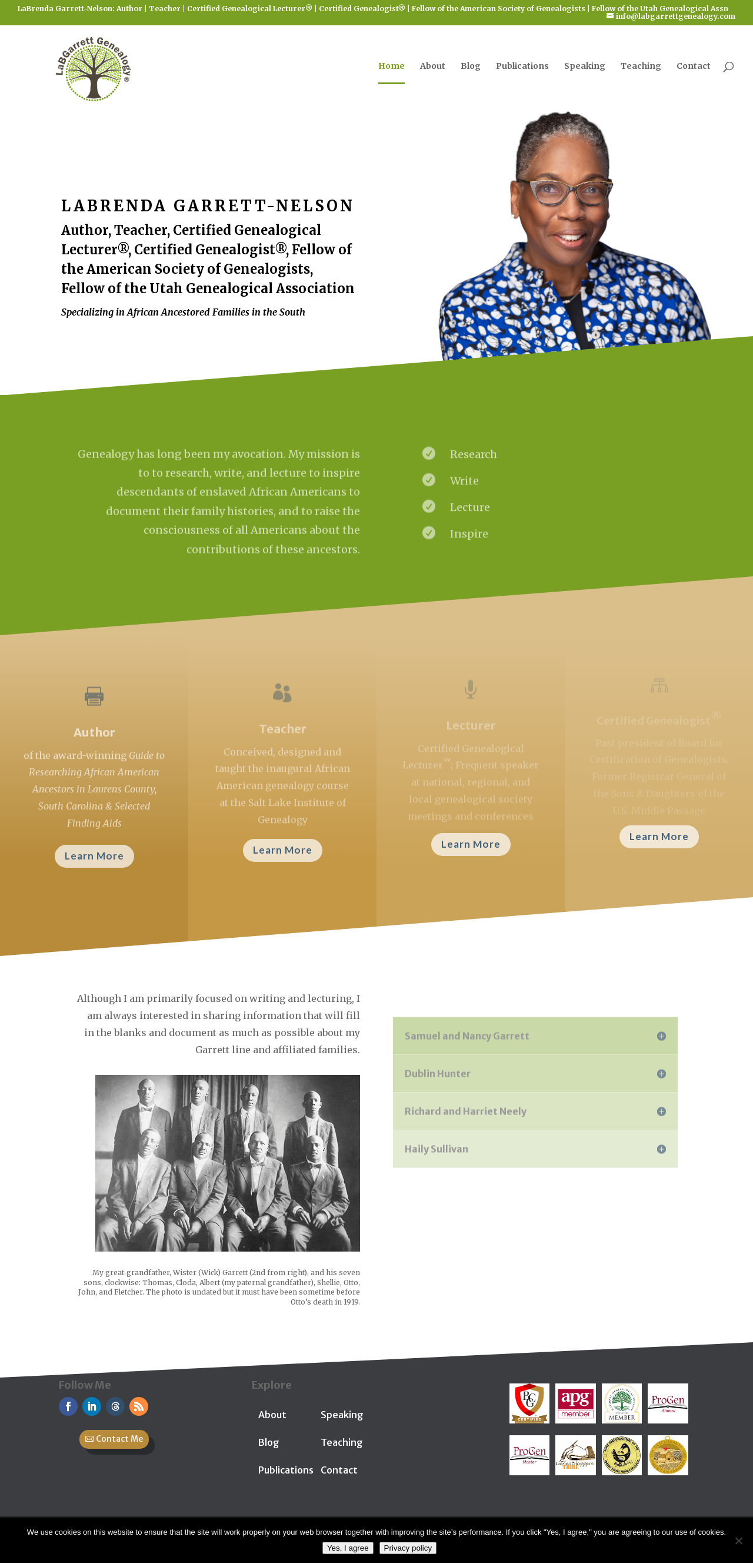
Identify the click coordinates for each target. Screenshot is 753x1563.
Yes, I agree (348, 1548)
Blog (471, 66)
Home (391, 66)
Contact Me (119, 1438)
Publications (522, 66)
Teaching (641, 66)
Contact (694, 66)
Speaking (584, 66)
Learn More (94, 855)
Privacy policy (408, 1548)
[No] (738, 1541)
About (432, 66)
